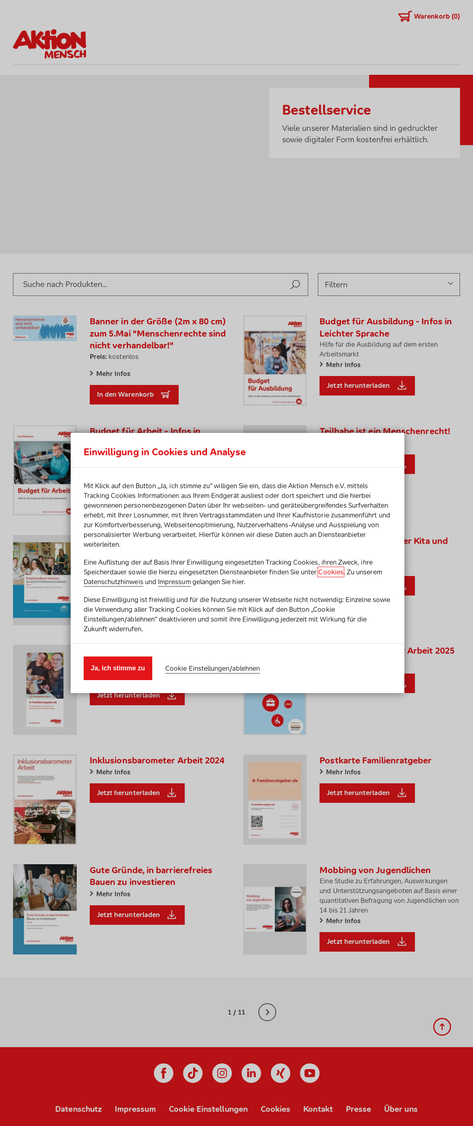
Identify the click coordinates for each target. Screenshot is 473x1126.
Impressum (174, 581)
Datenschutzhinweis (113, 581)
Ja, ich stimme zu (118, 668)
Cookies (330, 571)
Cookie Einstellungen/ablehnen (212, 668)
